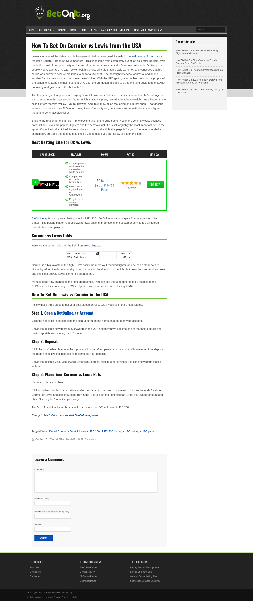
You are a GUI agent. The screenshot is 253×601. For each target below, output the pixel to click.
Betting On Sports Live (141, 572)
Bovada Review (87, 572)
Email (51, 511)
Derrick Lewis (78, 431)
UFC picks (148, 431)
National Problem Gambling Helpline (62, 597)
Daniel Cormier (58, 431)
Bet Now (155, 184)
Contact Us (35, 572)
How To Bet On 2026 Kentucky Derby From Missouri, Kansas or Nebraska (199, 81)
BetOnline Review (88, 567)
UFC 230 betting (112, 431)
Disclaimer (35, 576)
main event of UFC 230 (145, 56)
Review (131, 187)
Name (41, 498)
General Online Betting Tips (143, 576)
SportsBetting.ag (88, 581)
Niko (61, 439)
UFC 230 (94, 431)
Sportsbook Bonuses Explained (145, 581)
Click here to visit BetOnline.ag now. (75, 415)
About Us (34, 567)
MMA (72, 439)
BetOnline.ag (40, 218)
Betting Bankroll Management (144, 567)
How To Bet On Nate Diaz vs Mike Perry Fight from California (197, 52)
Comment (39, 469)
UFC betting (132, 431)
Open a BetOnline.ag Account (69, 313)
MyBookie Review (88, 576)
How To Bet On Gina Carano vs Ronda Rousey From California (196, 62)
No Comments (88, 439)
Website (38, 525)
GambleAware (37, 597)
